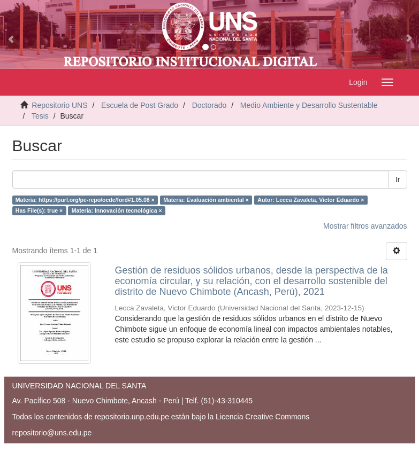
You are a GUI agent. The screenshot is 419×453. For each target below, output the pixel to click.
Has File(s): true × (39, 210)
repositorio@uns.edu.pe (52, 432)
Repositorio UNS (59, 105)
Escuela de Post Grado (139, 105)
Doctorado (209, 105)
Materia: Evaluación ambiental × (206, 200)
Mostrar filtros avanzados (365, 226)
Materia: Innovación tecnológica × (117, 210)
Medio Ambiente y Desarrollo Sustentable (309, 105)
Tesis (40, 116)
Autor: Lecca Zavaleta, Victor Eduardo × (310, 200)
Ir (397, 179)
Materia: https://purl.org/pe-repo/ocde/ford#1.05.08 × (85, 200)
